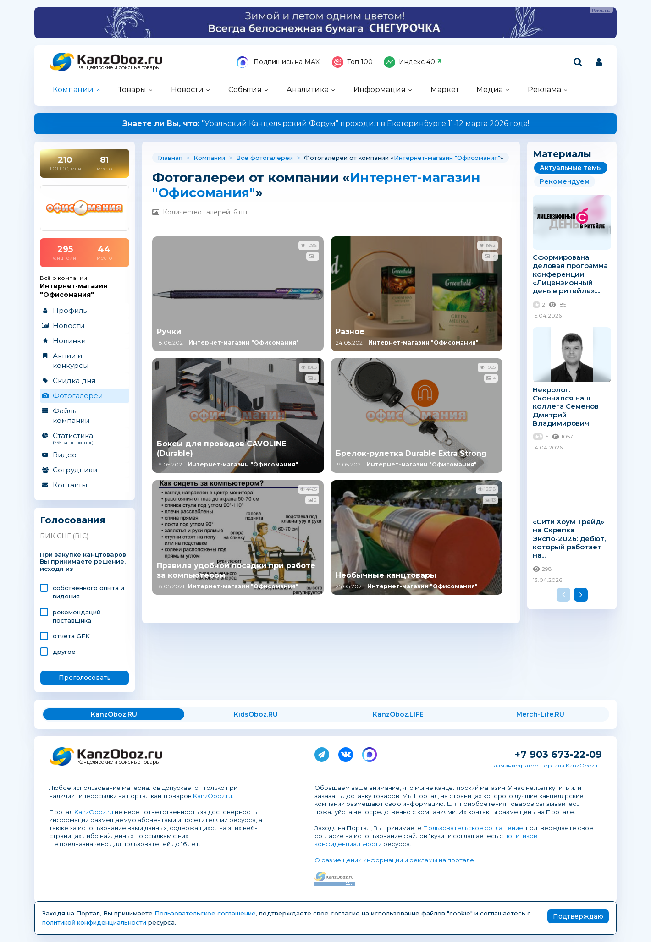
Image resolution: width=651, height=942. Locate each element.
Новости (187, 89)
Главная (170, 157)
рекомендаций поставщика (76, 616)
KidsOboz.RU (256, 714)
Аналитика (308, 89)
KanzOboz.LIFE (398, 714)
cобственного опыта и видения (88, 592)
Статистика (84, 438)
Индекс (413, 62)
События (245, 89)
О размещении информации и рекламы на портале (394, 860)
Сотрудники (75, 470)
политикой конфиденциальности (94, 922)
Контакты (70, 485)
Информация (379, 89)
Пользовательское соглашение (473, 828)
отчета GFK (71, 636)
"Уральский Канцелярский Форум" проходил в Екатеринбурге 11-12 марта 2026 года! (325, 123)
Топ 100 (352, 62)
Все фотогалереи (264, 157)
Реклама (544, 89)
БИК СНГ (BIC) (64, 536)
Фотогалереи (78, 395)
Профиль (70, 310)
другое (64, 651)
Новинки (69, 340)
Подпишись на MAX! (279, 62)
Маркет (444, 89)
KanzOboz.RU (114, 714)
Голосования (72, 520)
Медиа (489, 89)
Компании (73, 89)
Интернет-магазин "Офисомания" (447, 157)
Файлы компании (71, 415)
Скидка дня (74, 380)
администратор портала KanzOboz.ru (548, 765)
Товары (132, 89)
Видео (65, 454)
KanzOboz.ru (212, 796)
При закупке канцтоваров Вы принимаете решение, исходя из (83, 562)
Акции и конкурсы (70, 360)
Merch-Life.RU (540, 714)
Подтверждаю (578, 916)
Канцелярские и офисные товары (118, 68)
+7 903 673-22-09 (558, 754)
